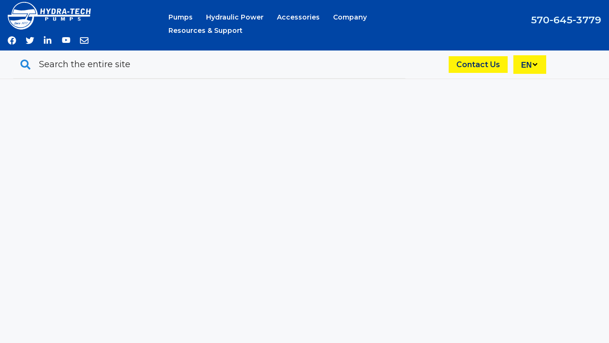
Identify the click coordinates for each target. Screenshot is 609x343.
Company (350, 17)
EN (526, 65)
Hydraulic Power (235, 17)
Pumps (180, 17)
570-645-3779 (566, 20)
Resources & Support (205, 30)
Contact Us (478, 64)
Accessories (298, 17)
